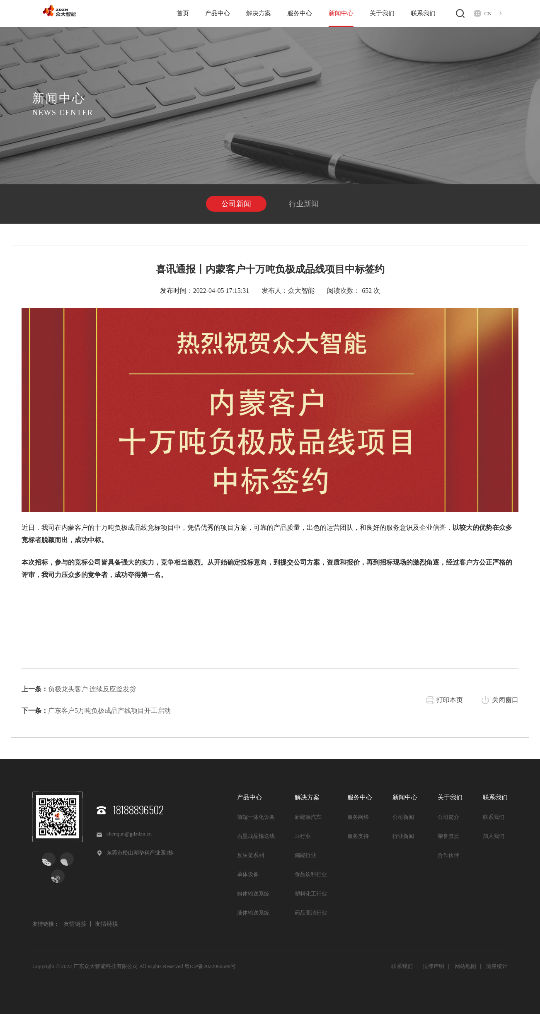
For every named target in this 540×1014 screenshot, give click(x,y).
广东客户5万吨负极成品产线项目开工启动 (109, 710)
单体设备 (248, 874)
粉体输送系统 (253, 894)
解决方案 (258, 13)
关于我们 (382, 13)
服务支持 (358, 836)
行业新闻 (304, 204)
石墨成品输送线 (256, 836)
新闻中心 (341, 13)
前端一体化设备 (256, 817)
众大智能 (301, 290)
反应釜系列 (250, 855)
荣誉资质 (448, 836)
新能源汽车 (308, 817)
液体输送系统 (253, 913)
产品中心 (217, 13)
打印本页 (449, 699)
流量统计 (497, 966)
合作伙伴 (448, 855)
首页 (183, 13)
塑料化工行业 (311, 894)
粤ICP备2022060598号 (210, 966)
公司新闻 (236, 204)
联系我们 (423, 13)
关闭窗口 (505, 699)
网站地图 (465, 966)
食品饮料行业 (311, 874)
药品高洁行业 (311, 913)
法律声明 (433, 966)
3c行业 (302, 836)
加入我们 (493, 836)
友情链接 (75, 924)
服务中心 (299, 13)
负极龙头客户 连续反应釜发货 (92, 689)
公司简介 (448, 817)
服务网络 (358, 817)
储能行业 (305, 855)
